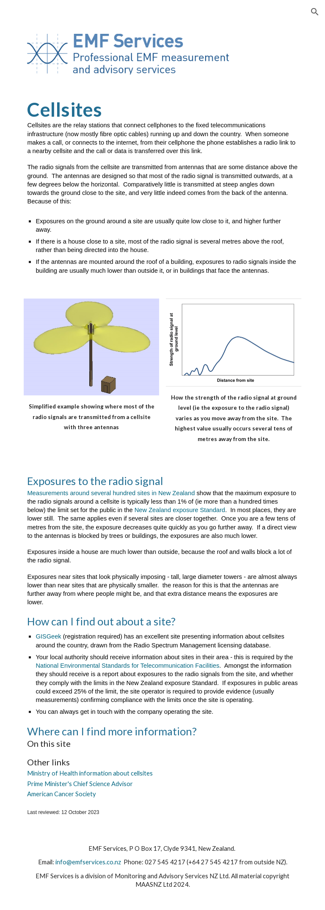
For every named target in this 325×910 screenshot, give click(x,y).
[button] (315, 12)
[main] (162, 186)
